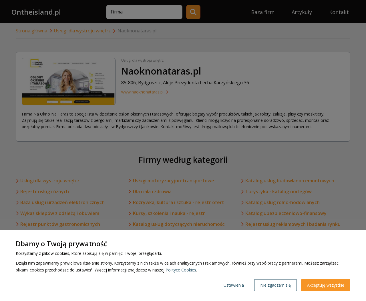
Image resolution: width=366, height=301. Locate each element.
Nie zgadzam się (275, 285)
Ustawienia (234, 285)
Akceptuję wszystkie (325, 285)
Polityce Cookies (181, 270)
